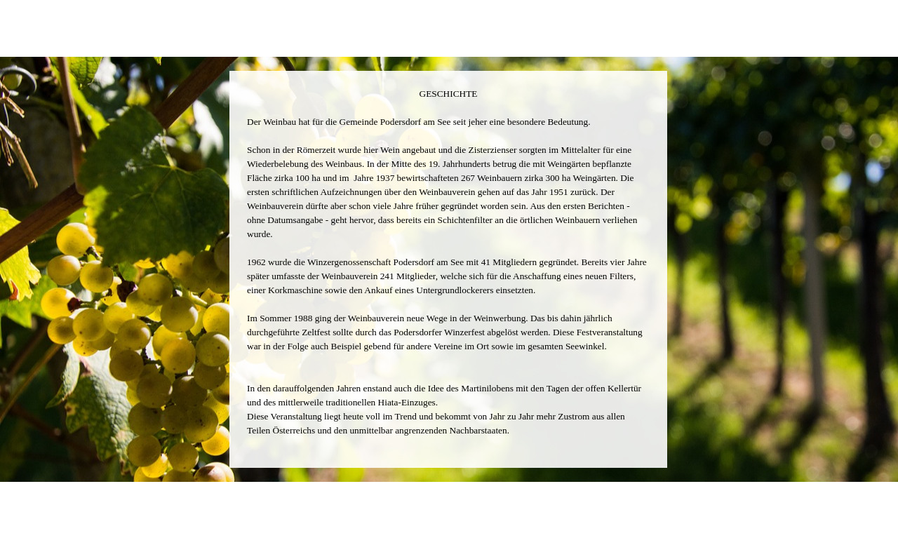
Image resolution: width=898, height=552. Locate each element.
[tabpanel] (448, 269)
